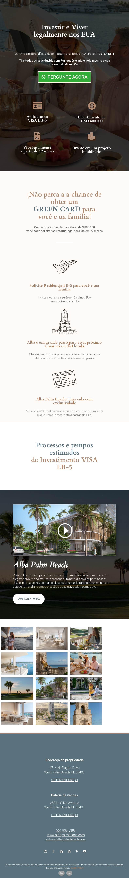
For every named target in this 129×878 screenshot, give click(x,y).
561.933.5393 (66, 830)
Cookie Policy (76, 868)
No (69, 873)
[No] (125, 869)
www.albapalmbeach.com (66, 835)
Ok (61, 873)
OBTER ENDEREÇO (64, 815)
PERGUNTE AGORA (67, 77)
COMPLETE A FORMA (29, 598)
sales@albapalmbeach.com (66, 839)
